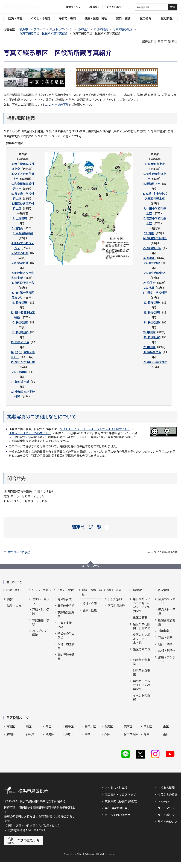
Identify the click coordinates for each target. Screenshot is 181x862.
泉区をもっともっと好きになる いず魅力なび (141, 605)
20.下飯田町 (20, 372)
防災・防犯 (13, 590)
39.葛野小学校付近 (155, 362)
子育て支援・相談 (65, 624)
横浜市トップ (73, 7)
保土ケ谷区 (131, 734)
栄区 (166, 726)
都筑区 (30, 734)
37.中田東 (149, 347)
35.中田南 (149, 332)
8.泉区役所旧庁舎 (22, 282)
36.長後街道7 (152, 337)
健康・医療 (90, 610)
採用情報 (164, 630)
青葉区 (10, 726)
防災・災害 (14, 605)
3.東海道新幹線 (23, 233)
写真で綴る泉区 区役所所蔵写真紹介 (43, 33)
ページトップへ (90, 566)
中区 (87, 734)
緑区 (146, 734)
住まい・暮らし (40, 601)
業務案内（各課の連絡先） (122, 801)
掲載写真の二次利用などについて (41, 416)
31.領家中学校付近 (155, 292)
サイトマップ (166, 808)
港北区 (148, 726)
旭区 (29, 726)
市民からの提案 (167, 794)
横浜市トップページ (32, 29)
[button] (90, 527)
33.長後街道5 (152, 312)
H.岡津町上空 (152, 183)
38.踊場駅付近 (152, 352)
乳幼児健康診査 (65, 656)
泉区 (48, 726)
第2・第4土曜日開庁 (117, 808)
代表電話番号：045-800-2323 (26, 830)
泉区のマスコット (141, 651)
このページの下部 (57, 104)
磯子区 (69, 726)
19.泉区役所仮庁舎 (23, 362)
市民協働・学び (40, 622)
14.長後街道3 (19, 332)
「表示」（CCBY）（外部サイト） (30, 433)
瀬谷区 (10, 734)
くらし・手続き (41, 590)
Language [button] (94, 7)
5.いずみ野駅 (19, 253)
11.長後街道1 (19, 302)
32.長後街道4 (152, 302)
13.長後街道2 (19, 322)
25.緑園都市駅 (152, 248)
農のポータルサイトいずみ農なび (141, 685)
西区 (107, 734)
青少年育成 (64, 599)
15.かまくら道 (20, 342)
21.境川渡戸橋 (20, 381)
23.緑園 (149, 233)
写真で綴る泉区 (123, 29)
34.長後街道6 (152, 322)
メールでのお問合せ (117, 815)
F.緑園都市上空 (155, 164)
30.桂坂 (149, 287)
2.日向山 (17, 228)
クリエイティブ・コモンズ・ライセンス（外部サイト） (95, 429)
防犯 (10, 599)
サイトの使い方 (167, 821)
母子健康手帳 (65, 605)
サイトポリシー (167, 815)
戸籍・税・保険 (40, 611)
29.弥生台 (149, 282)
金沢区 (108, 726)
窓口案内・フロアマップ (120, 794)
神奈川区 (90, 726)
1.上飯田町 (20, 218)
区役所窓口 (115, 599)
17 (16, 352)
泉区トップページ (61, 29)
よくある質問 (166, 787)
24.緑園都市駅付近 (155, 238)
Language (163, 801)
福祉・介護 (90, 603)
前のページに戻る (19, 552)
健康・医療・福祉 (92, 592)
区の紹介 (83, 29)
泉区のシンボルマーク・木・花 (141, 638)
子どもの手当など (65, 635)
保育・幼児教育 (65, 646)
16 (12, 352)
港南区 (128, 726)
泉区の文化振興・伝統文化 (141, 626)
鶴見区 (50, 734)
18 (20, 352)
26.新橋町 (149, 258)
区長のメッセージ (166, 601)
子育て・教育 (65, 590)
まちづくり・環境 (40, 632)
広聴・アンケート (166, 659)
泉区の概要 (101, 29)
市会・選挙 (165, 637)
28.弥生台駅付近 (154, 272)
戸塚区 (69, 734)
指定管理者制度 (166, 622)
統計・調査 (165, 644)
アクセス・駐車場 (116, 787)
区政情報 (163, 590)
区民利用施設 (116, 605)
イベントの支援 (141, 697)
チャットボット (115, 7)
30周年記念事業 (141, 672)
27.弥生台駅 (152, 263)
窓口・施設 (114, 590)
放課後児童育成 (65, 614)
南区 (166, 734)
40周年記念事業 (141, 661)
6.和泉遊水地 (19, 263)
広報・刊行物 (166, 650)
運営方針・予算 (166, 611)
